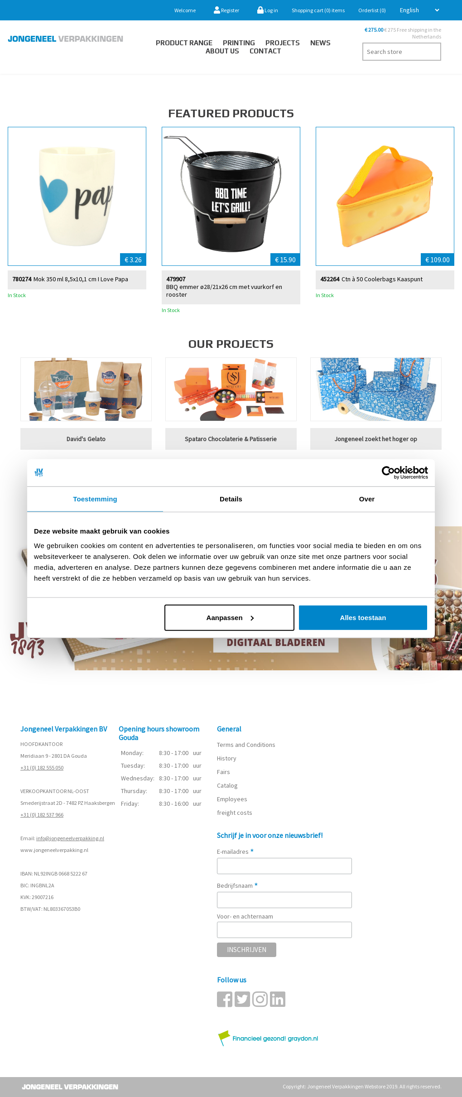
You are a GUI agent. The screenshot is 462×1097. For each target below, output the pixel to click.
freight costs (234, 812)
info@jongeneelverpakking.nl (70, 838)
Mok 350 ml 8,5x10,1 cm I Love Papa (81, 279)
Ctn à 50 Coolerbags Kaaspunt (382, 279)
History (226, 758)
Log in (267, 10)
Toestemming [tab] (95, 499)
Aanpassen (230, 617)
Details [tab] (231, 499)
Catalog (227, 785)
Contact (265, 51)
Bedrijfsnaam (237, 885)
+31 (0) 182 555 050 (41, 767)
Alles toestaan (363, 617)
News (320, 43)
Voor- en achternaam (245, 916)
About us (222, 51)
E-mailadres (235, 851)
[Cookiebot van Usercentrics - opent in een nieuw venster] (388, 473)
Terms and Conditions (246, 745)
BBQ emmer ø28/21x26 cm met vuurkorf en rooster (224, 290)
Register (226, 10)
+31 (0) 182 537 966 (41, 814)
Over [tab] (367, 499)
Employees (232, 799)
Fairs (223, 772)
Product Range (184, 43)
